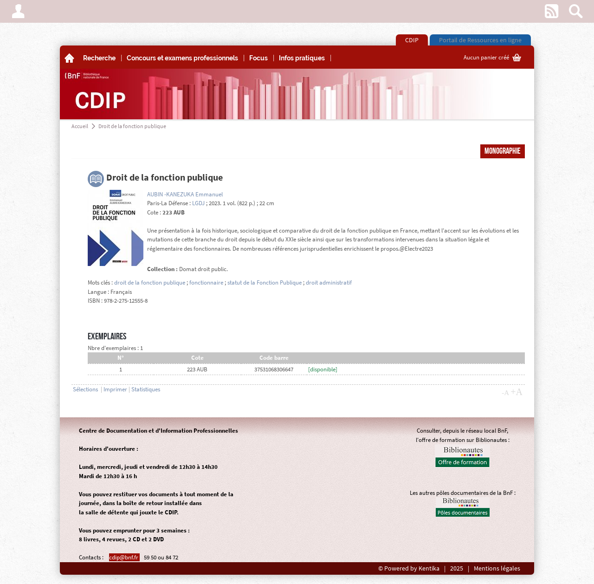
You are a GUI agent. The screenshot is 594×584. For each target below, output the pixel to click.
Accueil (79, 126)
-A (505, 392)
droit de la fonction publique (149, 282)
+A (516, 392)
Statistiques (145, 389)
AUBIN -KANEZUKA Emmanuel (185, 194)
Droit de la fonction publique (132, 126)
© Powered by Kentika (408, 568)
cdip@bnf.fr (124, 557)
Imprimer (115, 389)
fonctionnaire (206, 282)
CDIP (412, 40)
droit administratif (329, 282)
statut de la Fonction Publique (264, 282)
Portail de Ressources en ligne (480, 40)
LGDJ (198, 203)
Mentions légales (497, 568)
